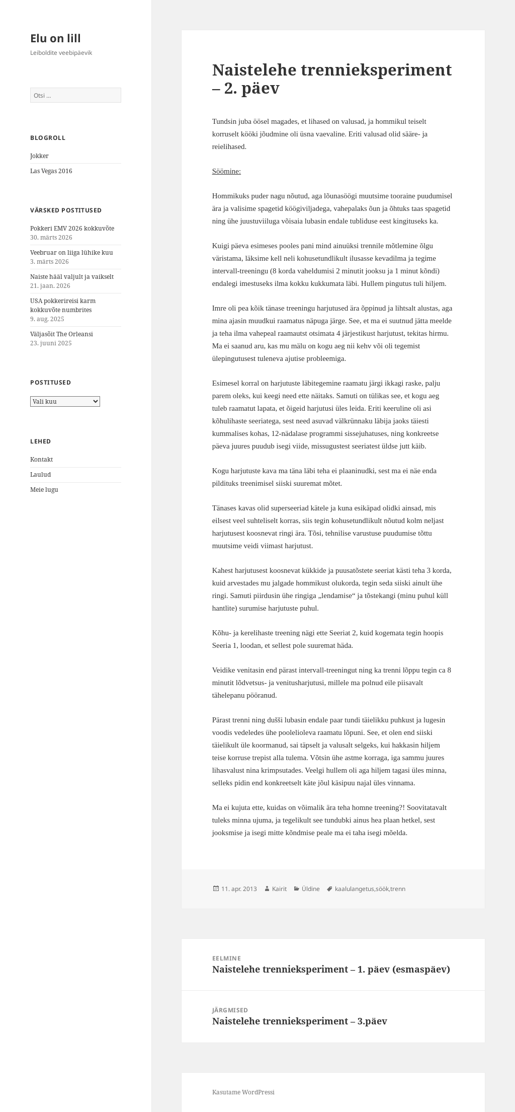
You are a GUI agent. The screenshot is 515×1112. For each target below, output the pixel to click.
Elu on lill (55, 37)
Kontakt (41, 459)
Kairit (279, 888)
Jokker (39, 156)
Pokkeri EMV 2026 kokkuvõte (72, 228)
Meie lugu (44, 489)
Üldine (311, 888)
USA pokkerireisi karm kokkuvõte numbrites (63, 305)
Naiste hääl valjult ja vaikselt (72, 276)
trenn (397, 888)
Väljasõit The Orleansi (61, 334)
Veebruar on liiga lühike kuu (71, 252)
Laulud (40, 474)
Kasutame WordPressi (243, 1092)
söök (382, 888)
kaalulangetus (354, 888)
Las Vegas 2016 (51, 171)
